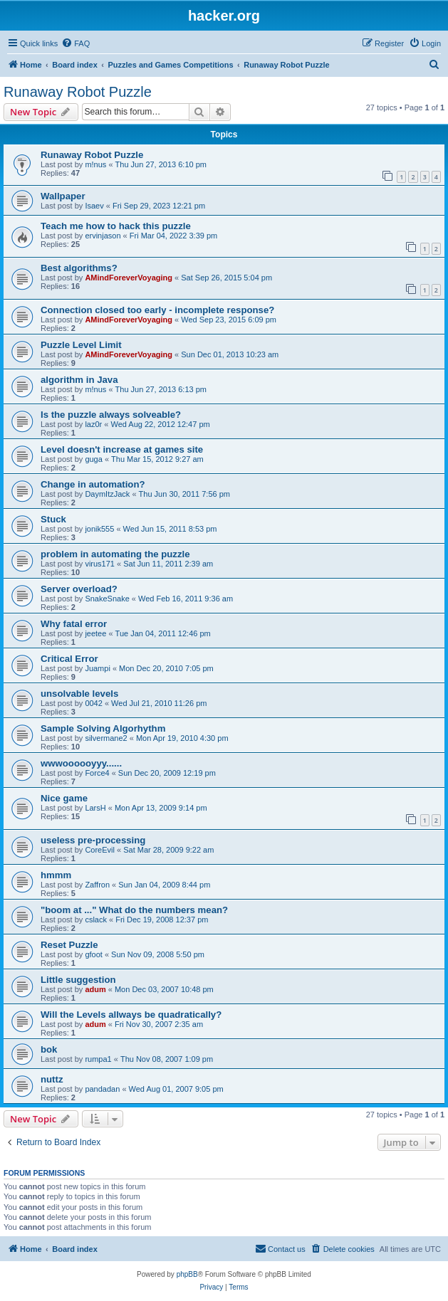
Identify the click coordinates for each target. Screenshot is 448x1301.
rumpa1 (98, 1059)
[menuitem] (75, 43)
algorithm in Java (79, 379)
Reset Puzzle (69, 944)
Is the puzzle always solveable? (111, 414)
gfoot (93, 954)
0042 (93, 703)
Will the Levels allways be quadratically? (131, 1014)
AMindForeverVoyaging (128, 277)
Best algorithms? (79, 268)
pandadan (102, 1089)
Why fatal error (74, 623)
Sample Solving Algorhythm (103, 728)
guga (93, 459)
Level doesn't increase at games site (122, 449)
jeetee (95, 633)
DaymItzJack (107, 494)
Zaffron (97, 884)
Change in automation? (93, 484)
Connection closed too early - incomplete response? (157, 310)
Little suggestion (78, 979)
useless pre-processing (93, 840)
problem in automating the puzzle (115, 554)
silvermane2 (106, 738)
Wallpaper (63, 196)
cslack (96, 919)
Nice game (64, 798)
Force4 (97, 773)
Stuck (53, 519)
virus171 (100, 563)
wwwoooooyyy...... (81, 763)
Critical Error (69, 658)
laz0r (93, 424)
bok (49, 1049)
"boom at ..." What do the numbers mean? (134, 910)
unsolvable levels (79, 693)
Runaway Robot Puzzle (78, 92)
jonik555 (99, 529)
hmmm (56, 875)
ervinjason (102, 235)
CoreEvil (100, 850)
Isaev (94, 205)
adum (95, 989)
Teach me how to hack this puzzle (116, 226)
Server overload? (79, 589)
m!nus (95, 164)
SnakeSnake (107, 598)
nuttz (52, 1079)
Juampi (97, 668)
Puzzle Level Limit (81, 344)
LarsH (95, 808)
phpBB (187, 1274)
